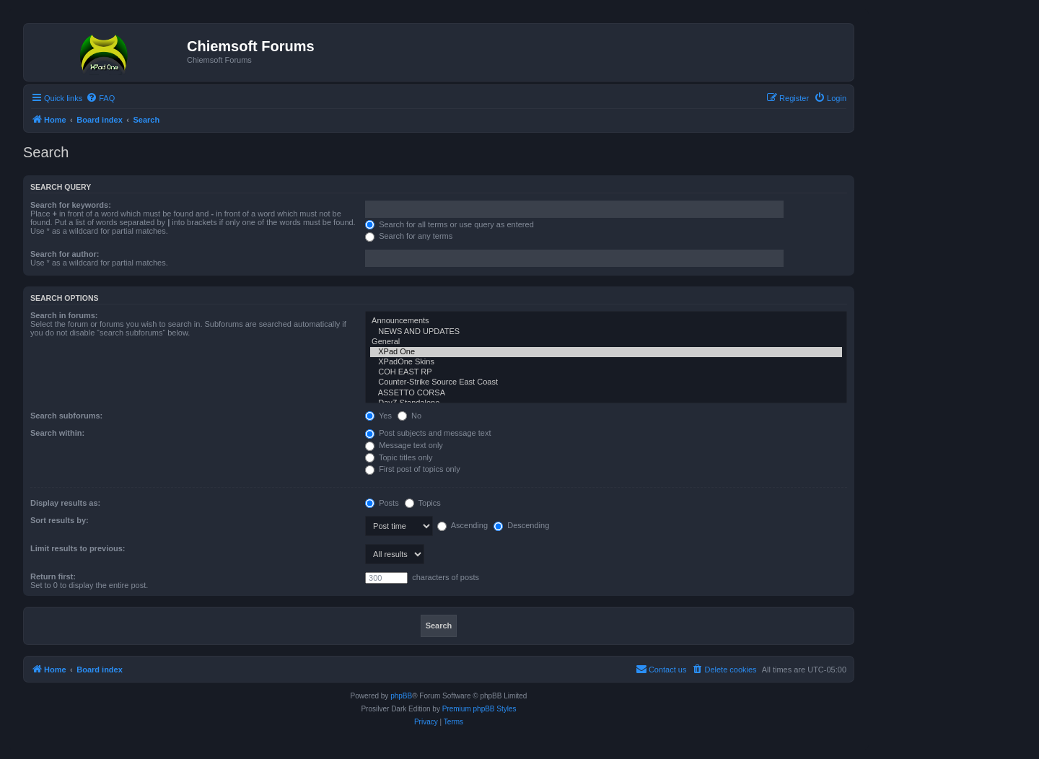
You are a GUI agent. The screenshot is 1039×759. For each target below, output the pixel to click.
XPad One (606, 352)
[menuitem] (100, 98)
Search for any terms (408, 236)
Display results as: (65, 503)
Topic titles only (398, 457)
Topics (423, 503)
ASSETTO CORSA (606, 393)
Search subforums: (66, 415)
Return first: (53, 576)
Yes (378, 415)
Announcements (606, 321)
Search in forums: (64, 315)
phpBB (401, 696)
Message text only (404, 445)
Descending (521, 525)
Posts (382, 503)
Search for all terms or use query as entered (449, 224)
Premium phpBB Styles (479, 709)
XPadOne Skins (606, 362)
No (409, 415)
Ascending (462, 525)
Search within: (57, 433)
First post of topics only (412, 469)
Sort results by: (59, 520)
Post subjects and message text (428, 433)
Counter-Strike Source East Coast (606, 382)
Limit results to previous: (77, 548)
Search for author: (64, 254)
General (606, 342)
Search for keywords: (70, 205)
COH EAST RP (606, 372)
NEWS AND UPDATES (606, 332)
